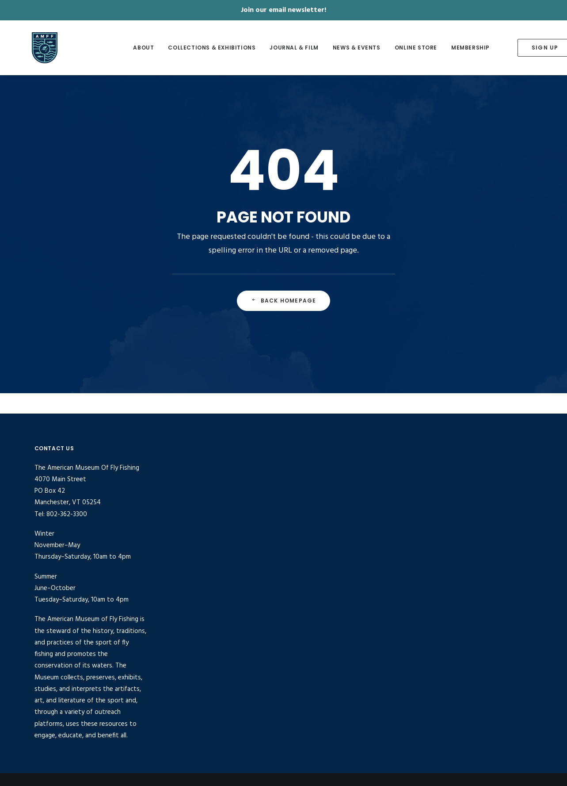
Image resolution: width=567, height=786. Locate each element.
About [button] (126, 47)
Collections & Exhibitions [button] (195, 47)
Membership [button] (453, 47)
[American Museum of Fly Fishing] (53, 47)
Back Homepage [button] (283, 300)
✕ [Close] (557, 10)
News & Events (339, 47)
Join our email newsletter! (283, 10)
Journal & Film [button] (277, 47)
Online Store (398, 47)
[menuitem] (126, 47)
